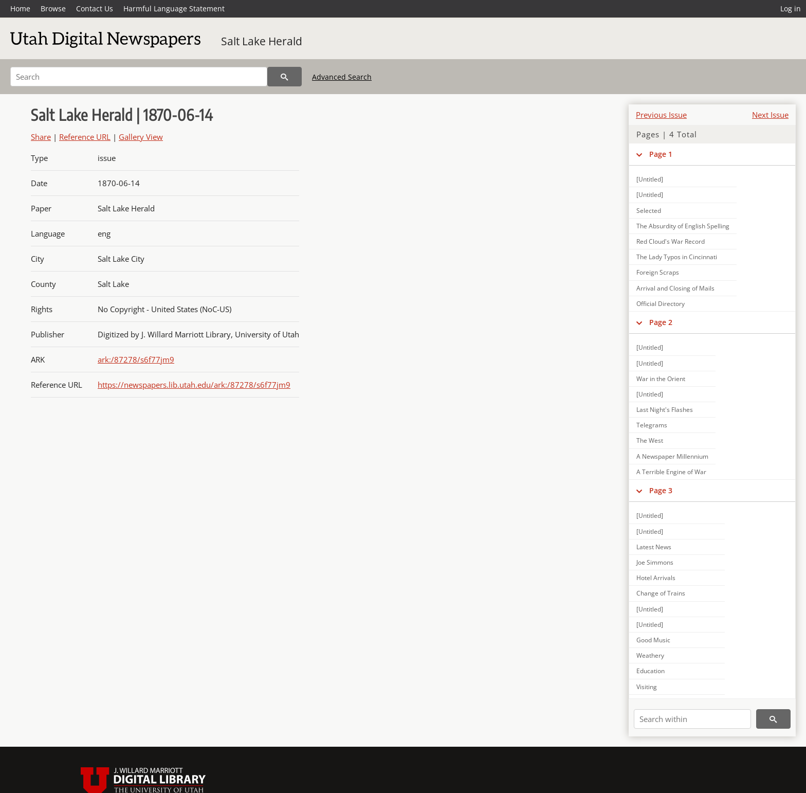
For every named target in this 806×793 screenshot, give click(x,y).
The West (649, 440)
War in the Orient (660, 378)
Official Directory (660, 303)
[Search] (138, 76)
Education (650, 670)
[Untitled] (649, 179)
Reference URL (85, 137)
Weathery (650, 655)
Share (41, 137)
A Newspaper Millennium (672, 456)
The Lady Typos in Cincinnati (676, 257)
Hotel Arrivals (655, 577)
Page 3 (660, 490)
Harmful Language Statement (174, 8)
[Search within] (692, 719)
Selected (648, 210)
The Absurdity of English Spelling (682, 226)
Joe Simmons (654, 562)
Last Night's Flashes (664, 409)
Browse (53, 8)
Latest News (653, 547)
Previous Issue (661, 115)
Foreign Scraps (657, 272)
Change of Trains (660, 593)
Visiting (646, 686)
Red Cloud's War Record (670, 241)
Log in (790, 8)
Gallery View (141, 137)
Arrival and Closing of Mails (675, 288)
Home (20, 8)
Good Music (653, 640)
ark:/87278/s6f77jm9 (136, 359)
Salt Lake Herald (261, 41)
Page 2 (660, 322)
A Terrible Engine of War (671, 471)
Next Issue (770, 115)
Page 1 (660, 154)
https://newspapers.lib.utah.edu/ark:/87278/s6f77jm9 (194, 385)
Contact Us (94, 8)
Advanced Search (342, 77)
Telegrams (651, 425)
